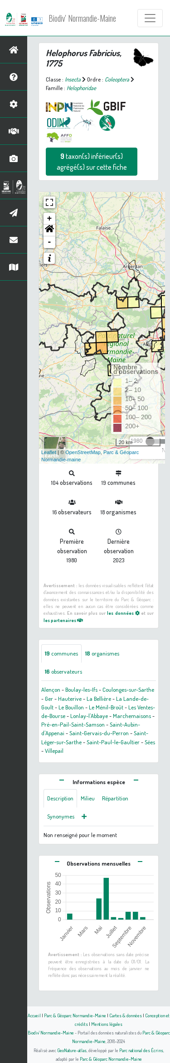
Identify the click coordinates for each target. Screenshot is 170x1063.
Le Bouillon (71, 707)
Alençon (50, 689)
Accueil (34, 1015)
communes (61, 653)
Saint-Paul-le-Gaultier (113, 742)
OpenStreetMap (83, 452)
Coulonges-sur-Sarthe (128, 689)
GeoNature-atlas (72, 1050)
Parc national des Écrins (141, 1050)
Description (60, 798)
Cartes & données (125, 1015)
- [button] (49, 242)
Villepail (54, 750)
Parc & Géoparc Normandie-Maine (75, 1015)
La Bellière (99, 698)
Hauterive (70, 698)
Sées (150, 742)
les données (123, 613)
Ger (49, 698)
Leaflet (48, 452)
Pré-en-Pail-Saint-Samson (73, 724)
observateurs (63, 671)
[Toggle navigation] (150, 18)
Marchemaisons (132, 715)
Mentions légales (106, 1024)
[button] (49, 230)
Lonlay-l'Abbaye (89, 715)
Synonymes (60, 816)
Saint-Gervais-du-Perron (99, 733)
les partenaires (63, 620)
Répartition (115, 798)
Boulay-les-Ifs (81, 689)
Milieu (88, 798)
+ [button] (49, 218)
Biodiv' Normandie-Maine (82, 18)
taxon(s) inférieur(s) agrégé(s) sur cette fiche (92, 162)
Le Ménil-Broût (106, 707)
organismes (102, 653)
